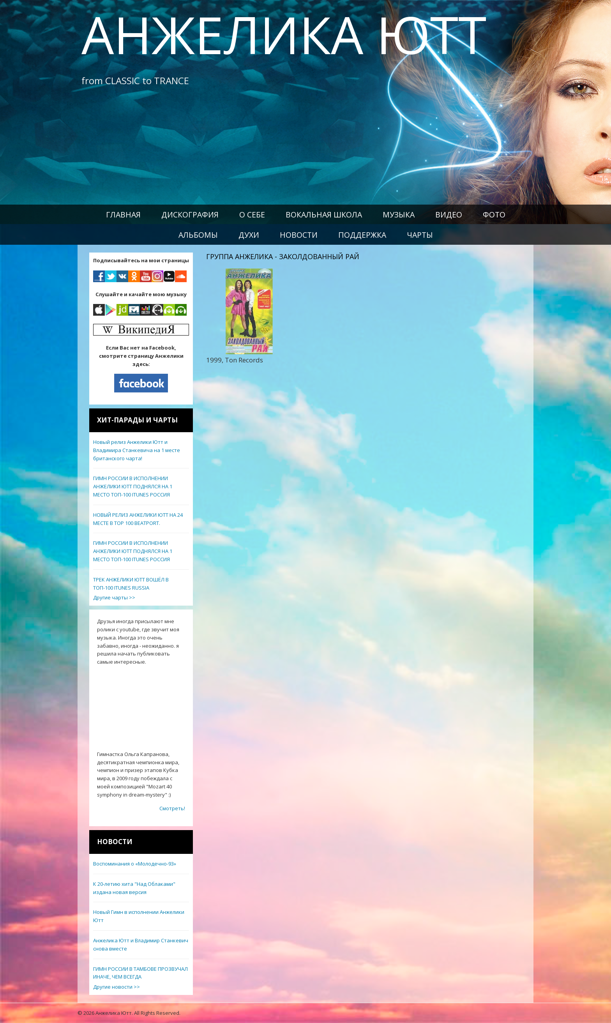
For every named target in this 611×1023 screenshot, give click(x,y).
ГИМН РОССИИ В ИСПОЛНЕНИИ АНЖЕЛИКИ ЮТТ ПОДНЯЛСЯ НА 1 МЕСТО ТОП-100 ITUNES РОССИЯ (132, 486)
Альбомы (198, 235)
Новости (299, 235)
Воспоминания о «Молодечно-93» (134, 863)
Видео (448, 214)
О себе (252, 214)
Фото (494, 214)
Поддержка (362, 235)
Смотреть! (172, 808)
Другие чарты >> (114, 597)
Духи (248, 235)
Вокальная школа (324, 214)
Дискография (190, 214)
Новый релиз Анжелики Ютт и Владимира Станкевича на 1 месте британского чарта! (136, 450)
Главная (123, 214)
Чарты (420, 235)
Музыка (399, 214)
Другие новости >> (116, 986)
